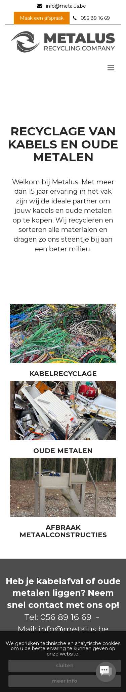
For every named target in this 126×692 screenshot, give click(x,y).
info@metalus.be (66, 6)
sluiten (65, 666)
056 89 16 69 (95, 18)
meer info (64, 681)
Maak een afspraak (42, 18)
